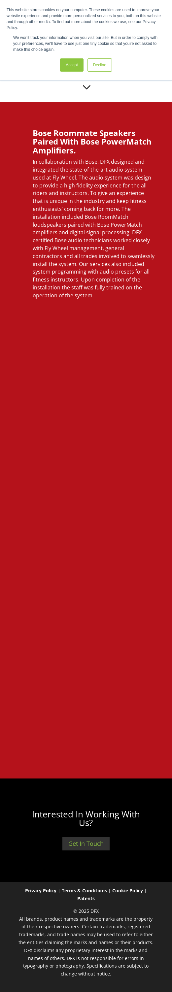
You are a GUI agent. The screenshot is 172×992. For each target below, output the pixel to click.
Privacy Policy (40, 890)
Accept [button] (72, 65)
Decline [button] (99, 65)
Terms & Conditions (84, 890)
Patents (86, 898)
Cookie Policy (127, 890)
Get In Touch (86, 843)
